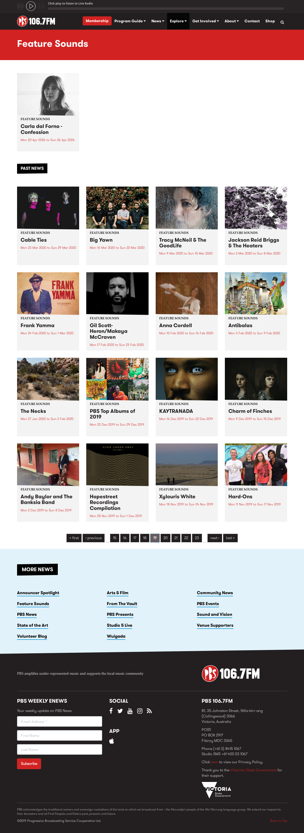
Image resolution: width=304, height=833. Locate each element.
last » (230, 538)
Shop (270, 21)
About (232, 21)
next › (214, 538)
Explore (178, 21)
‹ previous (94, 538)
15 (114, 538)
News (157, 21)
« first (74, 538)
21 (175, 538)
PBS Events (208, 604)
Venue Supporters (215, 625)
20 (165, 538)
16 (125, 538)
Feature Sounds (33, 604)
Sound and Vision (214, 614)
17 (134, 538)
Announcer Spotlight (38, 593)
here (214, 762)
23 (197, 538)
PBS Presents (120, 614)
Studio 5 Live (119, 625)
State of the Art (32, 625)
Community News (215, 593)
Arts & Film (117, 593)
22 (186, 538)
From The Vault (122, 604)
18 (144, 538)
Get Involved (205, 21)
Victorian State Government (253, 770)
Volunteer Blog (32, 636)
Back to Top (278, 820)
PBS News (27, 614)
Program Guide (130, 21)
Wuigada (116, 636)
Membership (97, 21)
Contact (252, 21)
